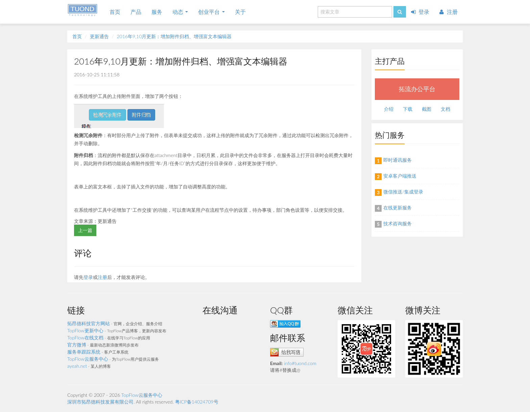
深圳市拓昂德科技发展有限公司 (100, 402)
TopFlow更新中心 (85, 330)
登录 (420, 11)
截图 (426, 109)
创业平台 (211, 11)
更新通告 (99, 36)
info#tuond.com (300, 363)
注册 (448, 11)
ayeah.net (77, 366)
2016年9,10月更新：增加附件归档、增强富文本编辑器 (174, 36)
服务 (156, 11)
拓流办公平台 (417, 89)
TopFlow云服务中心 (87, 359)
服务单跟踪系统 (83, 352)
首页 (115, 11)
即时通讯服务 (397, 160)
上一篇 (85, 230)
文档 (445, 109)
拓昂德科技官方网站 (88, 323)
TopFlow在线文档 (85, 337)
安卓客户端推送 (399, 176)
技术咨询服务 (397, 223)
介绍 (388, 109)
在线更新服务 (397, 207)
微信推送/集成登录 (403, 192)
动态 (180, 11)
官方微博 (76, 344)
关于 (240, 11)
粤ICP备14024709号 (196, 402)
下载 (407, 109)
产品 (135, 11)
